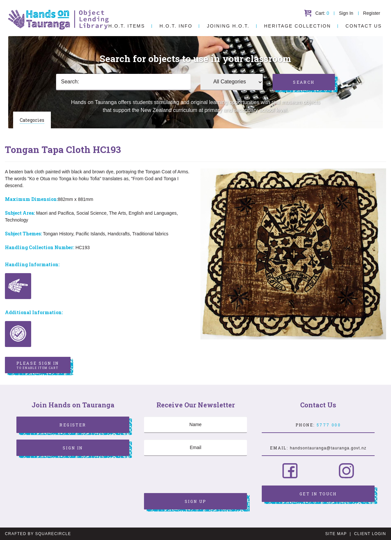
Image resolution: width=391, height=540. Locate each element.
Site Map (336, 533)
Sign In (346, 13)
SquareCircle (53, 533)
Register (371, 13)
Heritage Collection (297, 26)
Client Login (370, 533)
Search (303, 82)
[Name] (195, 425)
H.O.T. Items (126, 26)
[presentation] (194, 475)
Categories (32, 120)
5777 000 (329, 424)
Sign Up (195, 501)
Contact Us (363, 26)
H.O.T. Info (175, 26)
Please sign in (37, 365)
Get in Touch (318, 493)
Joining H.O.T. (228, 26)
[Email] (195, 448)
